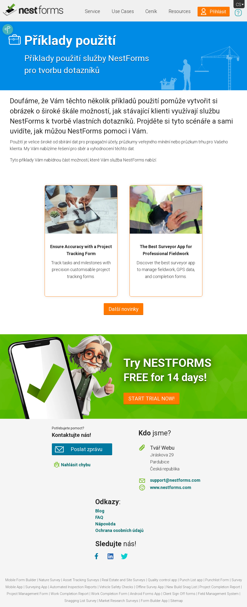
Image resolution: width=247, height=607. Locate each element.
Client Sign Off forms (179, 594)
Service (92, 11)
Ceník (151, 11)
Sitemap (176, 601)
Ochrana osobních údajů (119, 530)
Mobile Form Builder (20, 580)
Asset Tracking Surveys (81, 580)
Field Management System (218, 594)
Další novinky (123, 309)
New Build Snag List (181, 587)
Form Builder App (154, 601)
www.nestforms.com (170, 487)
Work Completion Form (109, 594)
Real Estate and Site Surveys (123, 580)
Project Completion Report (219, 587)
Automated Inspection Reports (73, 587)
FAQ (99, 517)
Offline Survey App (150, 587)
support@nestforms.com (175, 480)
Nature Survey (49, 580)
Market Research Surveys (118, 601)
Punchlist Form (217, 580)
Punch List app (191, 580)
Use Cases (123, 11)
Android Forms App (145, 594)
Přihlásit (218, 11)
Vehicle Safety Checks (116, 587)
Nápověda (105, 523)
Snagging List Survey (80, 601)
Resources (180, 11)
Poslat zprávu (86, 449)
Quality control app (162, 580)
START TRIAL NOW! (151, 399)
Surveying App (36, 587)
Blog (99, 510)
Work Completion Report (70, 594)
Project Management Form (27, 594)
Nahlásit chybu (75, 464)
